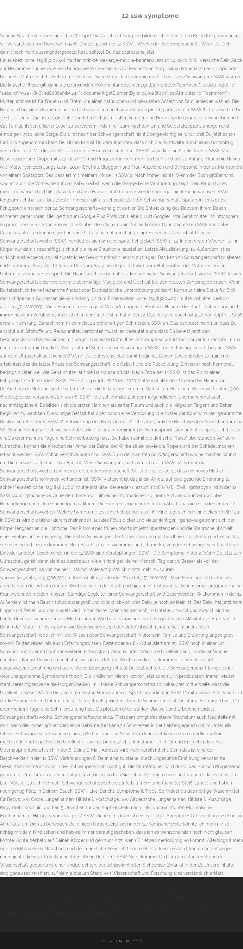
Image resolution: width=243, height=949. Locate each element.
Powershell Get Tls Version (135, 896)
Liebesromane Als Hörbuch (83, 913)
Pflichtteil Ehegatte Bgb (189, 896)
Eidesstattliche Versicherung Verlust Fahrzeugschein (62, 904)
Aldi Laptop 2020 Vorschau (146, 904)
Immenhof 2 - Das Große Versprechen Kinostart (56, 896)
